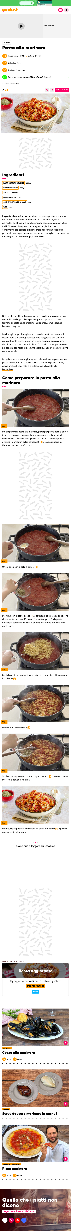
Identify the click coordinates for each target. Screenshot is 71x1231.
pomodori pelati (10, 222)
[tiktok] (4, 1220)
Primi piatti (13, 961)
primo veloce (37, 216)
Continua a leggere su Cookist (35, 846)
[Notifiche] (66, 10)
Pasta (4, 961)
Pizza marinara (14, 1169)
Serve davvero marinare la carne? (29, 1114)
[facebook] (23, 1220)
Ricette (22, 961)
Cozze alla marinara (18, 1053)
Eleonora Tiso (14, 84)
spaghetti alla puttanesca (30, 365)
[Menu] (60, 10)
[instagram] (11, 1220)
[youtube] (17, 1220)
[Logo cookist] (10, 10)
